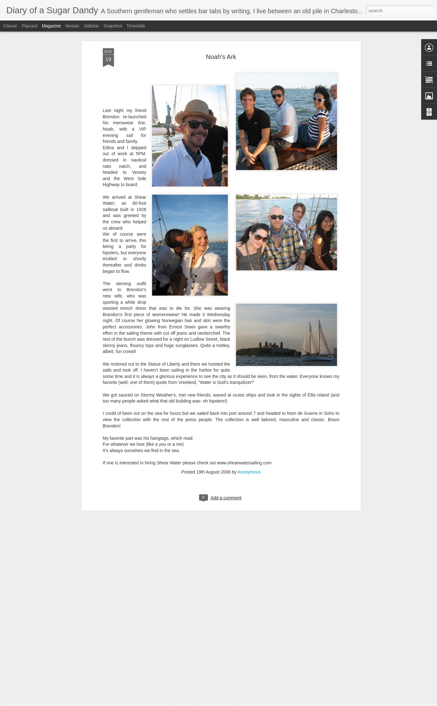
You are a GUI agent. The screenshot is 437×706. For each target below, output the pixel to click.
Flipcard (30, 25)
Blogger (238, 702)
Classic (10, 25)
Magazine (51, 25)
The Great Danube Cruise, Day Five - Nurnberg (208, 627)
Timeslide (136, 25)
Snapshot (112, 25)
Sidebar (91, 25)
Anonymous (249, 416)
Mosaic (72, 25)
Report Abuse (256, 702)
